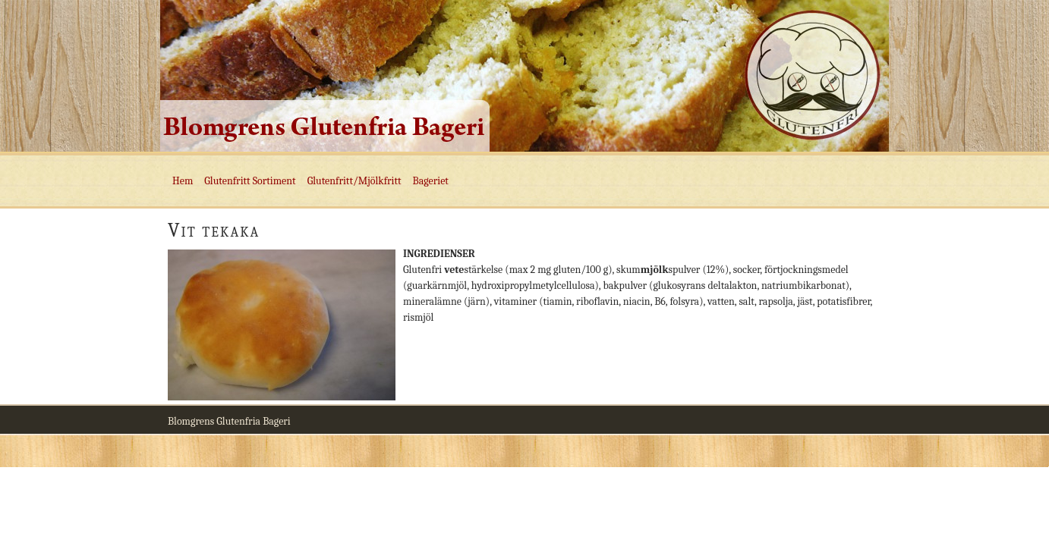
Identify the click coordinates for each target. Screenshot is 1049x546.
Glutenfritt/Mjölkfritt (354, 180)
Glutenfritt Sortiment (249, 180)
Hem (182, 180)
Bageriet (431, 180)
